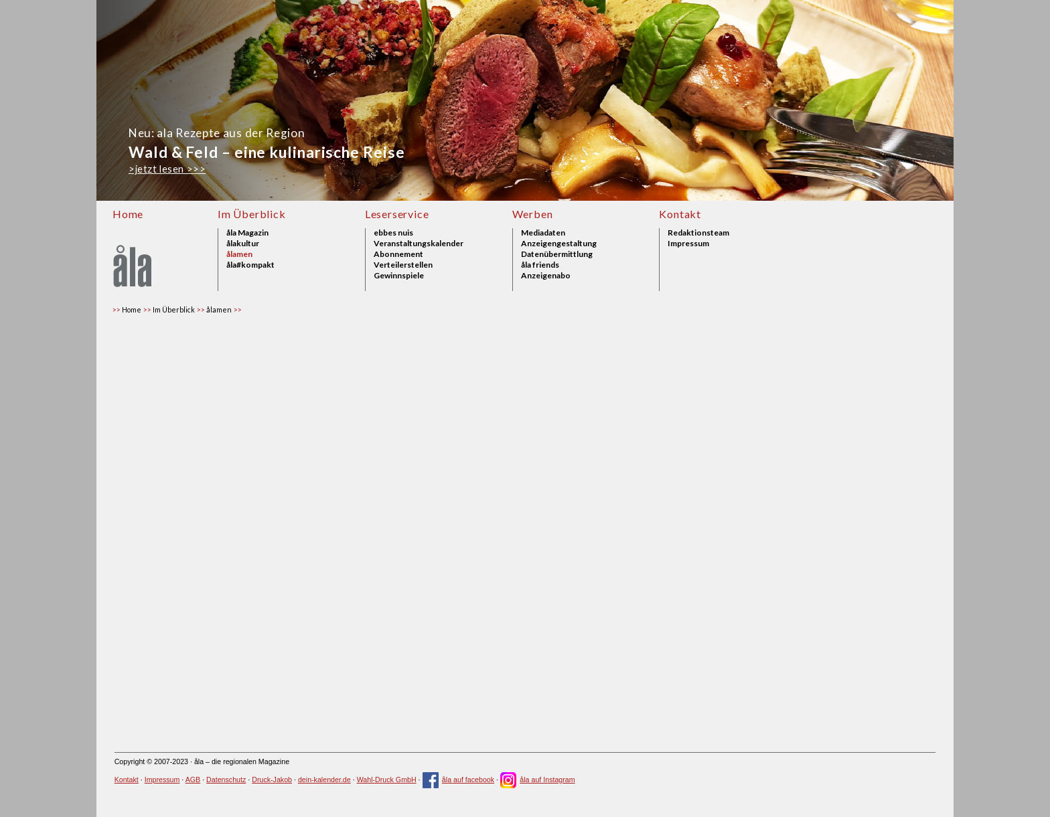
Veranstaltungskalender (418, 243)
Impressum (688, 243)
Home (127, 213)
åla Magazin (247, 233)
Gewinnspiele (399, 275)
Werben (532, 213)
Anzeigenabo (546, 275)
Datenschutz (226, 780)
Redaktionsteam (698, 233)
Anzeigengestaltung (559, 243)
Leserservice (397, 213)
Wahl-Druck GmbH (387, 780)
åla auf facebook (459, 780)
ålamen (239, 254)
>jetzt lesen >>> (167, 169)
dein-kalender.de (324, 780)
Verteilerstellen (403, 265)
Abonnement (398, 254)
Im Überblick (252, 213)
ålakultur (242, 243)
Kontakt (680, 213)
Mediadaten (543, 233)
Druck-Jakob (272, 780)
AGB (193, 780)
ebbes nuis (393, 233)
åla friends (540, 265)
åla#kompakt (250, 265)
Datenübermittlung (557, 254)
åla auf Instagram (537, 780)
